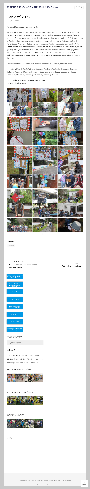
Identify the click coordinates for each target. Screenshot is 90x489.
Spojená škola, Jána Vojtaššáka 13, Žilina (32, 7)
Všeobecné (11, 245)
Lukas (8, 21)
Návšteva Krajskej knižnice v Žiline (19, 359)
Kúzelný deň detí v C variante (17, 355)
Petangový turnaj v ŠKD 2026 (17, 363)
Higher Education (47, 485)
